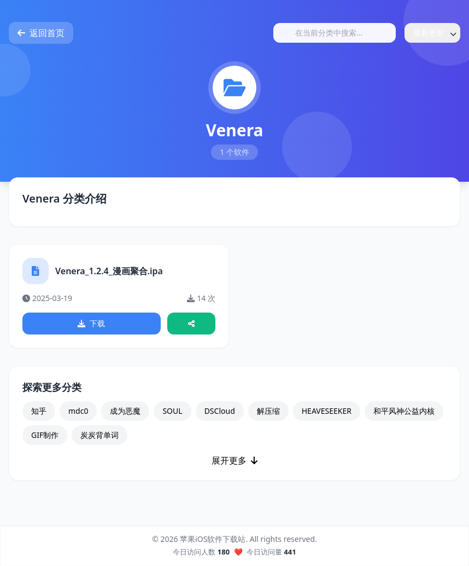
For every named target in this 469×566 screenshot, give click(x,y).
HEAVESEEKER (326, 411)
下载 (91, 323)
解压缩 (268, 411)
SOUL (172, 411)
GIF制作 (44, 435)
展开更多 (234, 460)
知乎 (38, 411)
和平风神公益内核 (404, 411)
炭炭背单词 (99, 435)
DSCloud (219, 411)
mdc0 (78, 411)
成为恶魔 (125, 411)
